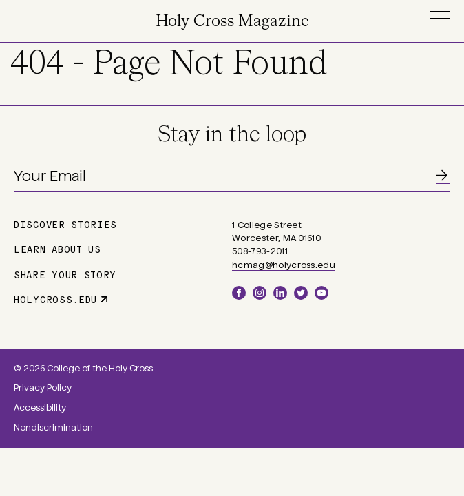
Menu (440, 18)
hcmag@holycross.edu (283, 265)
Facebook (239, 293)
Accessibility (40, 408)
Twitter (301, 293)
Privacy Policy (43, 388)
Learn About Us (57, 249)
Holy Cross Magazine (232, 22)
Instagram (259, 293)
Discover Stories (65, 224)
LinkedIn (280, 293)
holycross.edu (55, 299)
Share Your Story (65, 274)
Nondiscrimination (53, 428)
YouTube (321, 293)
